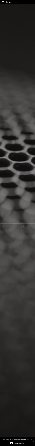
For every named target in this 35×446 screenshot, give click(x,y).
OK (11, 443)
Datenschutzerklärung (19, 443)
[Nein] (33, 441)
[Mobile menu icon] (32, 2)
